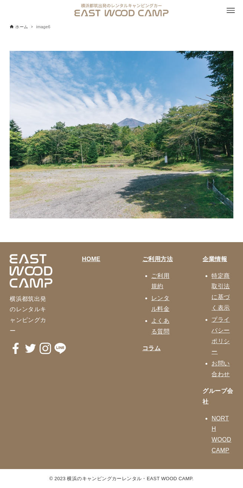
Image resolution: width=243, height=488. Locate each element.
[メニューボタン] (230, 10)
